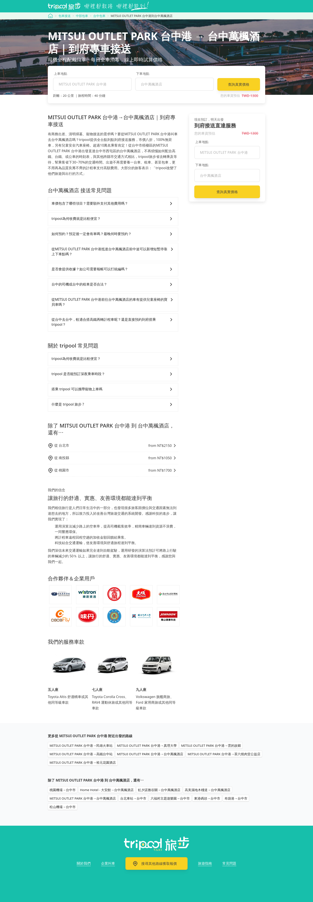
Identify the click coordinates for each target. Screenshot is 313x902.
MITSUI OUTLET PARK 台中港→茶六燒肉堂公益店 (224, 754)
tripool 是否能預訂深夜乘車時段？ (113, 374)
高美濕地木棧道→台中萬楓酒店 (207, 790)
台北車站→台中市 (133, 798)
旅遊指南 (205, 863)
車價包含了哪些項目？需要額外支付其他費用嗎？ (113, 203)
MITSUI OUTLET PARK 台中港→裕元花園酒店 (83, 762)
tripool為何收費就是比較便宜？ (113, 218)
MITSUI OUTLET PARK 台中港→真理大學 (147, 745)
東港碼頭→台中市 (207, 798)
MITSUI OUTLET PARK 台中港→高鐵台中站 (81, 754)
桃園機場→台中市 (63, 790)
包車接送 (64, 16)
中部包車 (82, 16)
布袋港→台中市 (236, 798)
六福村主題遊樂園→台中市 (170, 798)
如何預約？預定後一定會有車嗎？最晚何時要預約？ (113, 234)
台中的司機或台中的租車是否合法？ (113, 284)
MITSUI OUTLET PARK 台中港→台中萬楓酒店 (150, 754)
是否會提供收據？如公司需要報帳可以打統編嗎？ (113, 269)
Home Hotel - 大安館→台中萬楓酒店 (107, 790)
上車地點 (60, 73)
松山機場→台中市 (63, 807)
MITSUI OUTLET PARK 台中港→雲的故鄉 (211, 745)
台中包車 (99, 16)
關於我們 (84, 863)
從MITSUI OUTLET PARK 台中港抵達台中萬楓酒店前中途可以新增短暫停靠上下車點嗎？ (113, 252)
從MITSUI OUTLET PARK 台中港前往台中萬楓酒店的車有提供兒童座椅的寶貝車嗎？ (113, 302)
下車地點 (142, 73)
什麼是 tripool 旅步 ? (113, 404)
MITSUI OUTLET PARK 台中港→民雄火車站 (81, 745)
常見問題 (229, 863)
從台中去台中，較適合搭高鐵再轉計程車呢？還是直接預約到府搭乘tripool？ (113, 322)
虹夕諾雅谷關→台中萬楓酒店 (159, 790)
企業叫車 (108, 863)
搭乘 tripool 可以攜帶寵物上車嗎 (113, 389)
